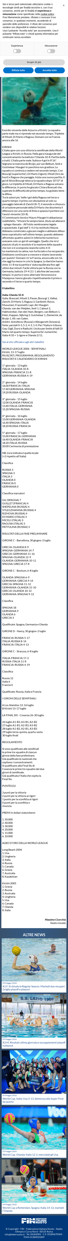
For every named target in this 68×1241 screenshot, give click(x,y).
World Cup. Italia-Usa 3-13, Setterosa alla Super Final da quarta (33, 1100)
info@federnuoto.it (15, 1234)
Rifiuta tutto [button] (18, 70)
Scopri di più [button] (34, 62)
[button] (63, 5)
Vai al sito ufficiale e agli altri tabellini (23, 341)
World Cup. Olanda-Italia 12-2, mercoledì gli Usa (30, 1154)
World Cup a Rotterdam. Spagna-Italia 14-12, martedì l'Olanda (33, 1209)
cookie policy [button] (47, 14)
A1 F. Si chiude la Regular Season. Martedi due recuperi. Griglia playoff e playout (34, 988)
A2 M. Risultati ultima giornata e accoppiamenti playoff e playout (34, 1044)
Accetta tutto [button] (49, 70)
